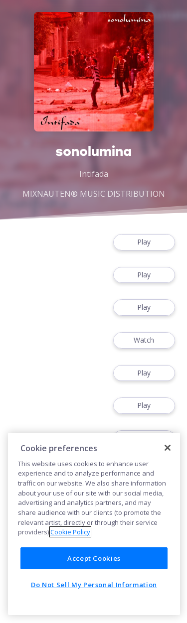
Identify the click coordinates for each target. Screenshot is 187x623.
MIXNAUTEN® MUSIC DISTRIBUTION (93, 193)
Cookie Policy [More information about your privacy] (70, 531)
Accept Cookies (94, 558)
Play (144, 242)
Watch (144, 340)
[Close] (168, 448)
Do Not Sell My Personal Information (94, 584)
